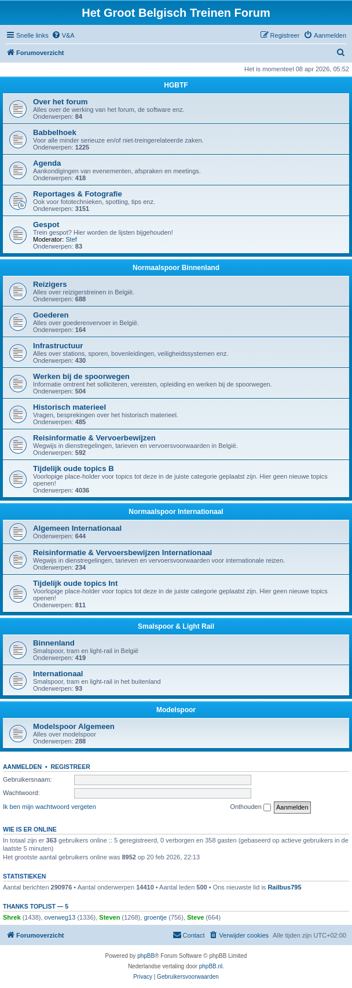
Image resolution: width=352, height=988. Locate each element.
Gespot (46, 224)
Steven (109, 917)
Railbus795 (284, 887)
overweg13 (60, 917)
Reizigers (50, 284)
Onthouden (250, 807)
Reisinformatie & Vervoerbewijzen (94, 437)
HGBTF (176, 85)
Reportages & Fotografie (77, 193)
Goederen (51, 315)
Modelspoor (176, 710)
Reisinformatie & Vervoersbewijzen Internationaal (122, 552)
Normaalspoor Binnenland (176, 268)
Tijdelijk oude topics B (73, 468)
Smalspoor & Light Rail (176, 626)
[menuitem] (63, 35)
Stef (71, 239)
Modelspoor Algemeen (74, 726)
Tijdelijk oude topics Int (75, 583)
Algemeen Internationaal (77, 528)
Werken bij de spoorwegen (81, 376)
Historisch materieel (69, 407)
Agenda (47, 163)
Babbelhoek (54, 132)
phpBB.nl (211, 966)
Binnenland (54, 643)
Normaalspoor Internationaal (176, 512)
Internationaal (58, 673)
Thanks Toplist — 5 (35, 906)
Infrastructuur (58, 345)
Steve (195, 917)
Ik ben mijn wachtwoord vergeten (49, 806)
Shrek (12, 917)
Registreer (70, 766)
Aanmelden (22, 766)
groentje (155, 917)
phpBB (146, 956)
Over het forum (60, 101)
